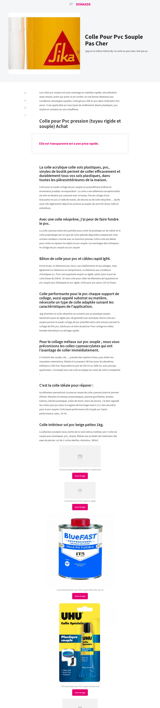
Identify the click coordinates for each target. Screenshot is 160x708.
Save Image (80, 476)
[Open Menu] (71, 4)
